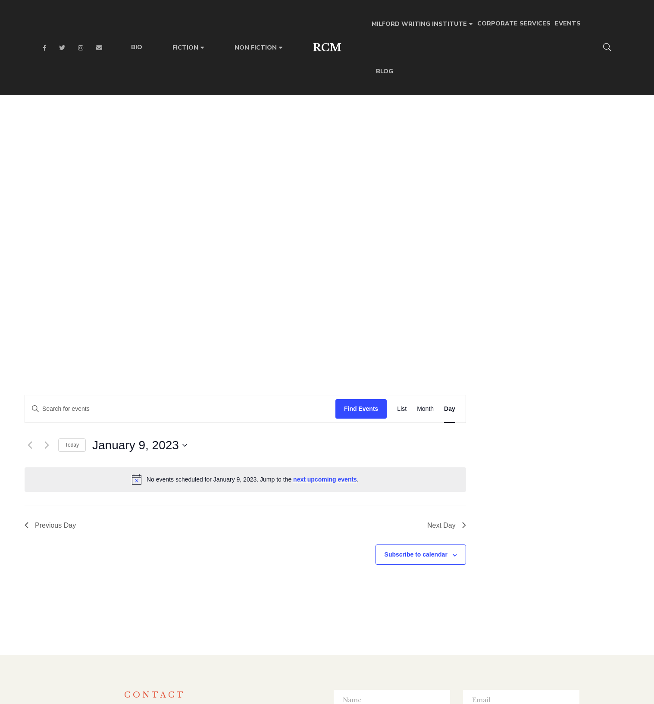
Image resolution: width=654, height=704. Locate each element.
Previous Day (213, 223)
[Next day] (210, 143)
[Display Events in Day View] (613, 107)
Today (235, 143)
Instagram (80, 48)
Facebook (44, 48)
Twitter (62, 48)
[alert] (408, 178)
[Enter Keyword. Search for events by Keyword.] (343, 107)
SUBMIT (456, 569)
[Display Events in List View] (565, 107)
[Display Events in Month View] (588, 107)
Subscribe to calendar (579, 252)
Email (99, 48)
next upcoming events (488, 177)
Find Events (524, 106)
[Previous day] (193, 143)
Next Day (610, 223)
